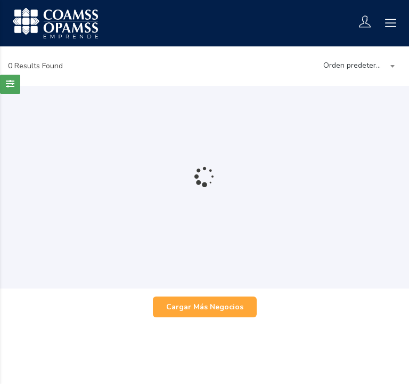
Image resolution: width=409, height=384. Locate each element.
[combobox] (356, 66)
